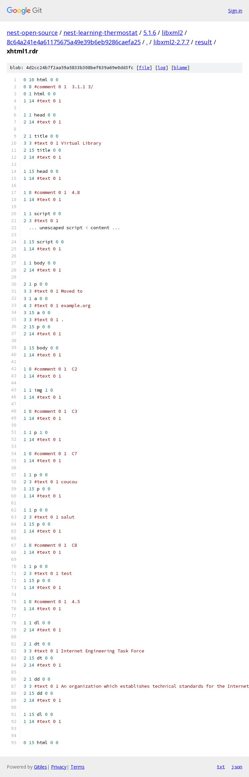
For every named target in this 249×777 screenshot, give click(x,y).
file (144, 67)
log (162, 67)
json (237, 767)
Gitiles (40, 767)
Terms (77, 767)
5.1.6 (149, 33)
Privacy (58, 767)
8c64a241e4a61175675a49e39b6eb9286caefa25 (74, 42)
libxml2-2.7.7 (171, 42)
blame (180, 67)
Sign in (235, 10)
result (203, 42)
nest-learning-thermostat (100, 33)
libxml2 (172, 33)
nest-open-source (32, 33)
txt (221, 767)
